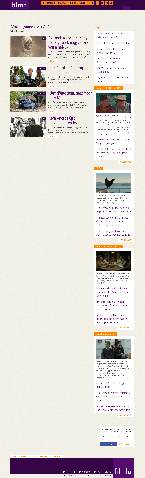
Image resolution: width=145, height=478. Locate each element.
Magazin (51, 3)
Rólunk (34, 457)
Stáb (14, 457)
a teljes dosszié (126, 162)
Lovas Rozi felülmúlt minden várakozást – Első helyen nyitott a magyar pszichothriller (112, 305)
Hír (43, 3)
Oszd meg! (109, 444)
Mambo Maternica (105, 334)
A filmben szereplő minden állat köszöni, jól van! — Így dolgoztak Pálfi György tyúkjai (112, 221)
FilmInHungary (84, 472)
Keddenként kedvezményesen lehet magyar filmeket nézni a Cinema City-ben (113, 153)
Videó (83, 3)
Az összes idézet (125, 444)
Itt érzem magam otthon (108, 246)
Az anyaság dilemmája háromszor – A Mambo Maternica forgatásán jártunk (113, 396)
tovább (52, 61)
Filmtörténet (97, 472)
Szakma (108, 472)
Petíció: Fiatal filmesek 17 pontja (112, 43)
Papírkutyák (106, 440)
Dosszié (73, 3)
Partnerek (23, 457)
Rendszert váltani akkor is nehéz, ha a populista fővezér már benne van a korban (113, 292)
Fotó (90, 3)
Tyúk (98, 168)
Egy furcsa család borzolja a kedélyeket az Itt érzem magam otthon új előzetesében (112, 319)
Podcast (62, 3)
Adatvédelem (55, 457)
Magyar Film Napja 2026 (108, 88)
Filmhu (64, 472)
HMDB (72, 472)
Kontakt (43, 457)
